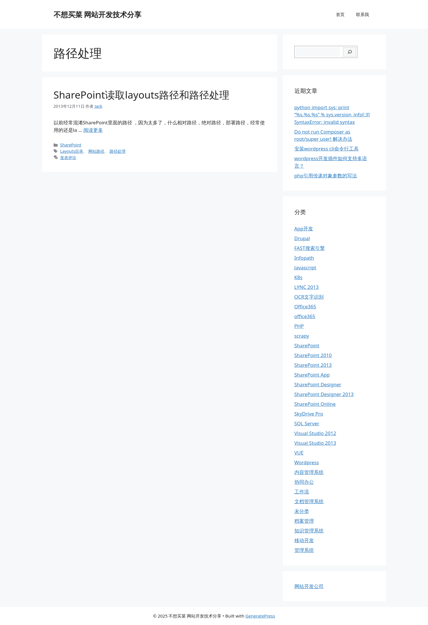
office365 (304, 316)
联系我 (362, 14)
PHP (299, 326)
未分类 (301, 511)
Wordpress (306, 462)
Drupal (302, 238)
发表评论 (68, 157)
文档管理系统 (309, 501)
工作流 (301, 491)
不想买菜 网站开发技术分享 (98, 14)
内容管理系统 (309, 472)
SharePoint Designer (317, 384)
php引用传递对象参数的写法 (325, 175)
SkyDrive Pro (308, 413)
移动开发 (304, 540)
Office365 (305, 306)
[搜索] (349, 51)
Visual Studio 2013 (315, 443)
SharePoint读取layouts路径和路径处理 (141, 94)
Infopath (304, 257)
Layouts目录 (71, 151)
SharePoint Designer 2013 (324, 394)
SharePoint (70, 145)
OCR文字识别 (309, 296)
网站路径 (96, 151)
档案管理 (304, 521)
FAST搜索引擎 (309, 248)
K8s (298, 277)
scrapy (301, 335)
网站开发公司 (309, 586)
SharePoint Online (315, 404)
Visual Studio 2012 (315, 433)
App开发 (303, 228)
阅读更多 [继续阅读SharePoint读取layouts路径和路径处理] (93, 130)
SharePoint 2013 (313, 365)
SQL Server (306, 423)
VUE (299, 452)
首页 (340, 14)
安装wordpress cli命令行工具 (326, 148)
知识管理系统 (309, 530)
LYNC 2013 (306, 287)
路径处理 (118, 151)
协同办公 (304, 482)
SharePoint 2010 (313, 355)
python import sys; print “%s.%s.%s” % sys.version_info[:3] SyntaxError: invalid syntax (332, 114)
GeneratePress (260, 616)
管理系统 (304, 550)
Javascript (305, 267)
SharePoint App (312, 374)
